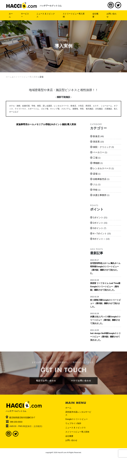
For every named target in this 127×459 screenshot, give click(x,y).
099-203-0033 (16, 422)
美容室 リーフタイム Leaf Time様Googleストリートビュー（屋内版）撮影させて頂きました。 (105, 286)
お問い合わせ (111, 15)
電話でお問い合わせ (46, 380)
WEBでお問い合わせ (81, 380)
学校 (95, 190)
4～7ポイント (100, 233)
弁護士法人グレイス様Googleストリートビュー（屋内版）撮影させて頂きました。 (105, 320)
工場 (95, 157)
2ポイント (98, 223)
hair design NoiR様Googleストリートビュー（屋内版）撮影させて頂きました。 (105, 336)
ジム (95, 184)
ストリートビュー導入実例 (74, 15)
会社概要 (95, 15)
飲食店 (96, 136)
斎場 (95, 174)
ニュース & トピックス (45, 15)
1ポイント (98, 217)
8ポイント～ (99, 239)
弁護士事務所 (99, 195)
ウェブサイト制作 (73, 423)
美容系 (96, 141)
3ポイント (98, 228)
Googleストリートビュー (76, 419)
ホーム (11, 15)
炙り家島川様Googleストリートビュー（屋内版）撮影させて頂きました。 (105, 303)
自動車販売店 (99, 179)
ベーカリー (98, 152)
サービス (25, 14)
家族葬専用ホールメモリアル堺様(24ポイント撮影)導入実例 (46, 124)
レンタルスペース (102, 168)
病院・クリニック (102, 147)
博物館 (96, 163)
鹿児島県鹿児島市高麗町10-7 (22, 417)
